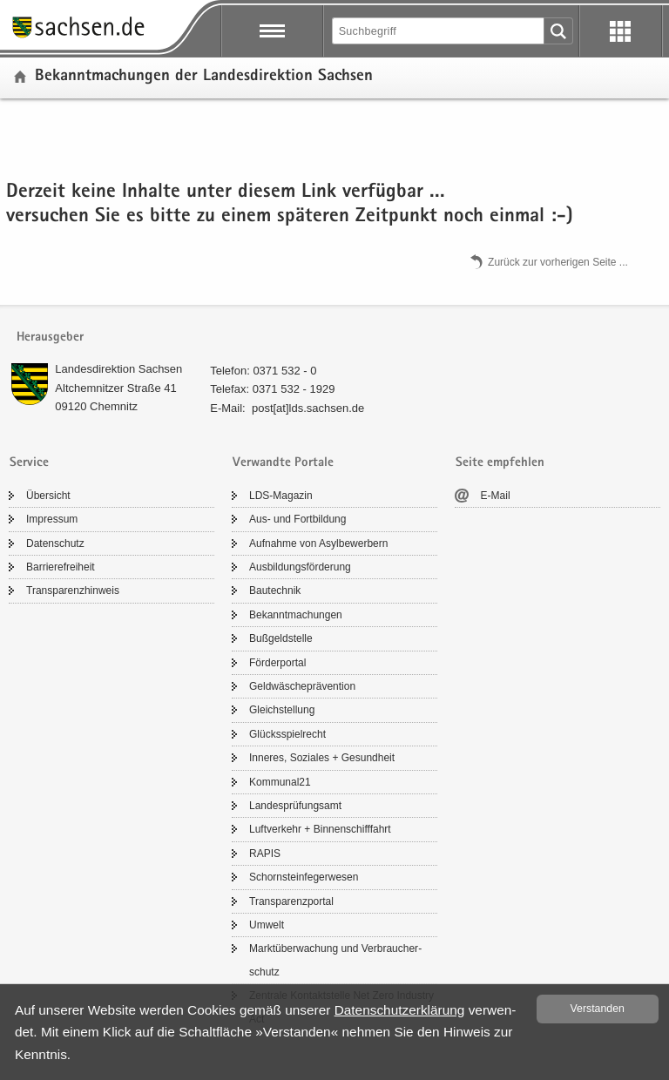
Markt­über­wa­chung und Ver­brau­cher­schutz (335, 959)
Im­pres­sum (52, 519)
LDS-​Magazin (281, 495)
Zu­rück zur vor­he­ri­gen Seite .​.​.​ (558, 261)
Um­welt (266, 925)
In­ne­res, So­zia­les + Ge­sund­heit (322, 758)
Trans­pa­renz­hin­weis (72, 590)
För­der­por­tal (277, 663)
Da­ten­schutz (55, 543)
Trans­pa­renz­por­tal (291, 901)
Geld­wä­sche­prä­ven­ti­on (302, 686)
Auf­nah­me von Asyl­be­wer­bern (318, 543)
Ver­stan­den (598, 1008)
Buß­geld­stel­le (281, 638)
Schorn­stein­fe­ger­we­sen (303, 877)
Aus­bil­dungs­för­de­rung (300, 567)
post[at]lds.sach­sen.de (308, 408)
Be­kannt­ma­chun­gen (295, 615)
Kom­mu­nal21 (280, 782)
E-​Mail (495, 495)
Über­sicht (48, 495)
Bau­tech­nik (275, 590)
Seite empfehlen (500, 462)
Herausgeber (50, 337)
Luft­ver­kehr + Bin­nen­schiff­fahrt (320, 829)
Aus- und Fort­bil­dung (297, 519)
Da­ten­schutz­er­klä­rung (399, 1009)
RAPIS (264, 853)
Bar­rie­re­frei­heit (60, 567)
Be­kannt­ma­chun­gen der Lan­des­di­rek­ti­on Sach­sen (204, 77)
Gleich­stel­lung (281, 710)
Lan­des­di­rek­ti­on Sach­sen (118, 368)
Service (29, 462)
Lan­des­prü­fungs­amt (295, 806)
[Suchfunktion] (439, 30)
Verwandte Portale (283, 462)
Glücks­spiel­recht (287, 734)
